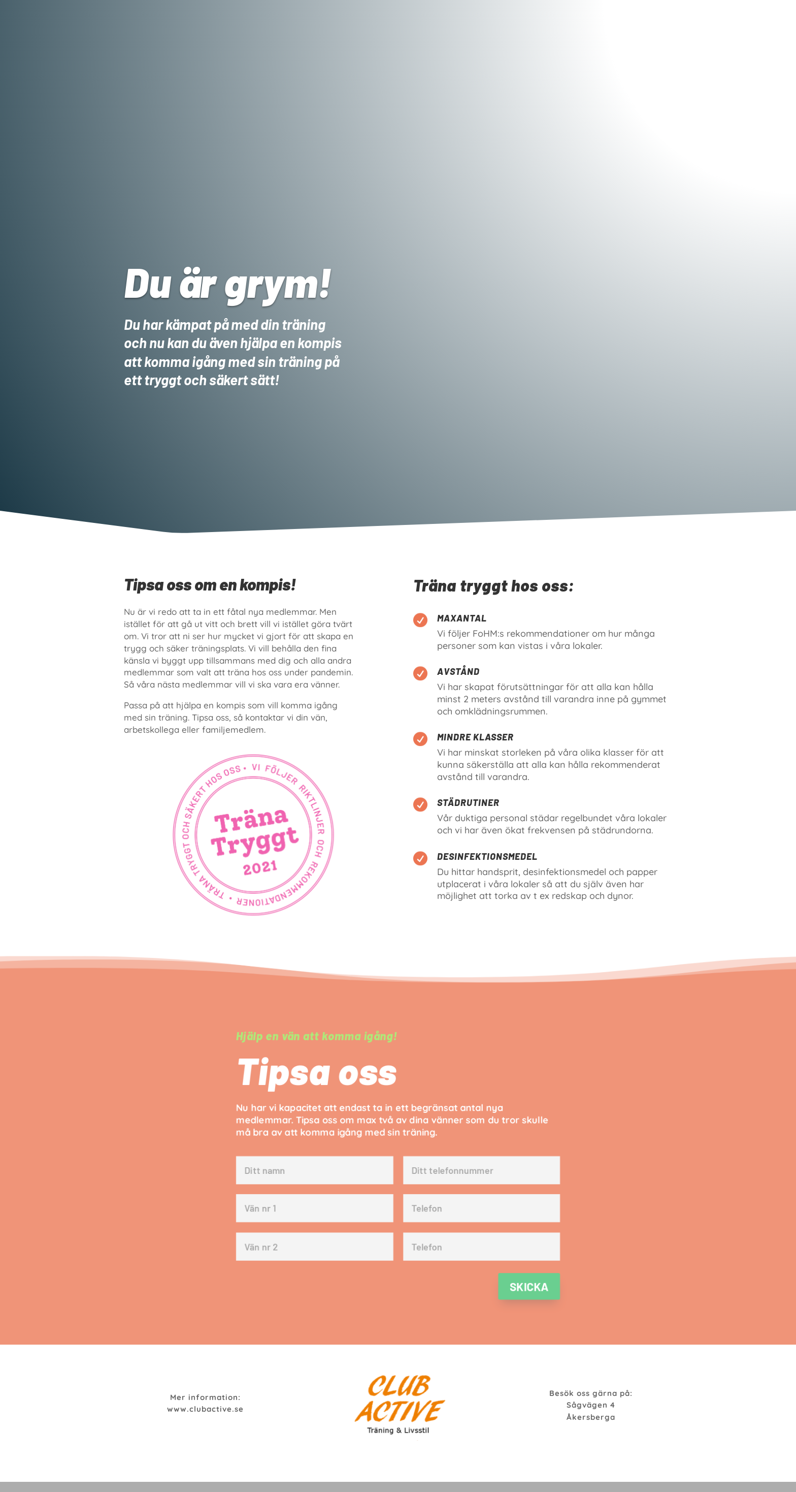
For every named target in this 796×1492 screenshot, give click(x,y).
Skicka (533, 1290)
